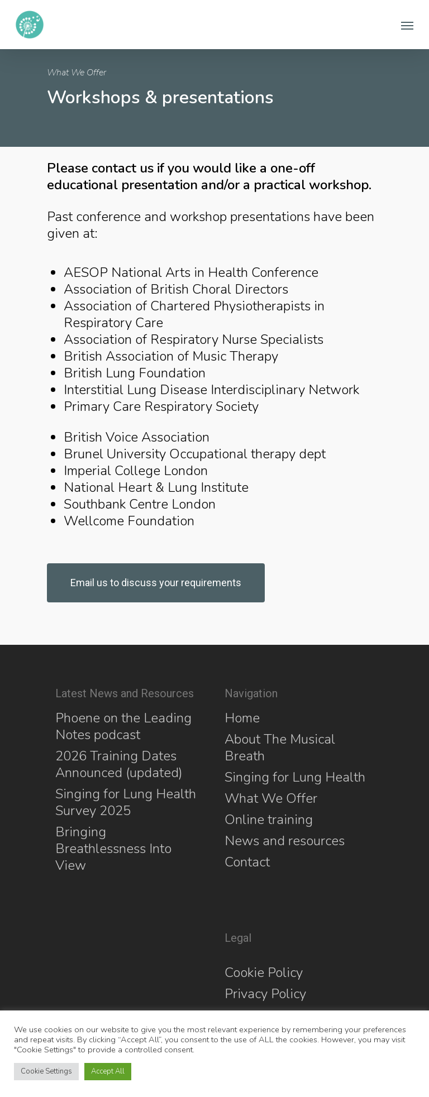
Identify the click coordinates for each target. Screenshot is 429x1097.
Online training (269, 819)
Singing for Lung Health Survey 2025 (125, 802)
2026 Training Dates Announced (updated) (119, 764)
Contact (247, 862)
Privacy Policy (265, 993)
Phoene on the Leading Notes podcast (123, 726)
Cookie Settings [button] (46, 1071)
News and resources (285, 840)
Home (242, 718)
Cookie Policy (264, 972)
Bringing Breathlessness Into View (113, 848)
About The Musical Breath (280, 747)
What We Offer (271, 798)
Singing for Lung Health (295, 777)
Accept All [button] (108, 1071)
